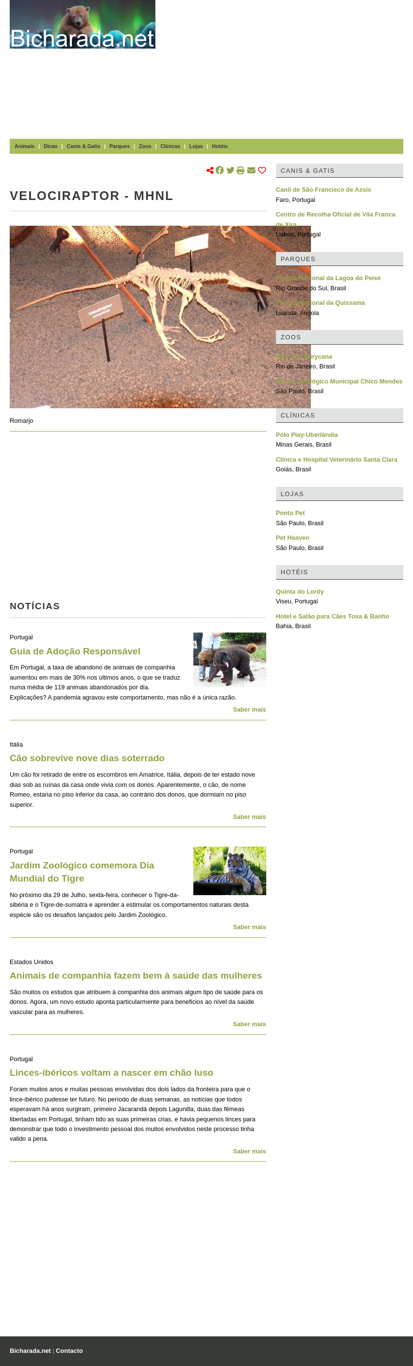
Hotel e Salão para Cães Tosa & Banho (333, 616)
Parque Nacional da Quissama (320, 302)
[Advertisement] (289, 68)
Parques (119, 146)
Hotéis (219, 146)
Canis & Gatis (83, 146)
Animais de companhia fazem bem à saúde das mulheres (136, 975)
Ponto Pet (290, 512)
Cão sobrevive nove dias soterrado (87, 758)
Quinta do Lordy (300, 591)
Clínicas (170, 146)
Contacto (69, 1350)
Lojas (196, 146)
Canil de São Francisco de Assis (324, 189)
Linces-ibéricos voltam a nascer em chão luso (111, 1072)
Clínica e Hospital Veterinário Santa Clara (336, 459)
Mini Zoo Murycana (304, 356)
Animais (24, 146)
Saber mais (249, 709)
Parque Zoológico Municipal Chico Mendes (339, 381)
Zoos (145, 146)
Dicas (50, 146)
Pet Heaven (293, 537)
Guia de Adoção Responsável (75, 651)
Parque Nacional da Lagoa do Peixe (328, 278)
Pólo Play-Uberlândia (307, 434)
